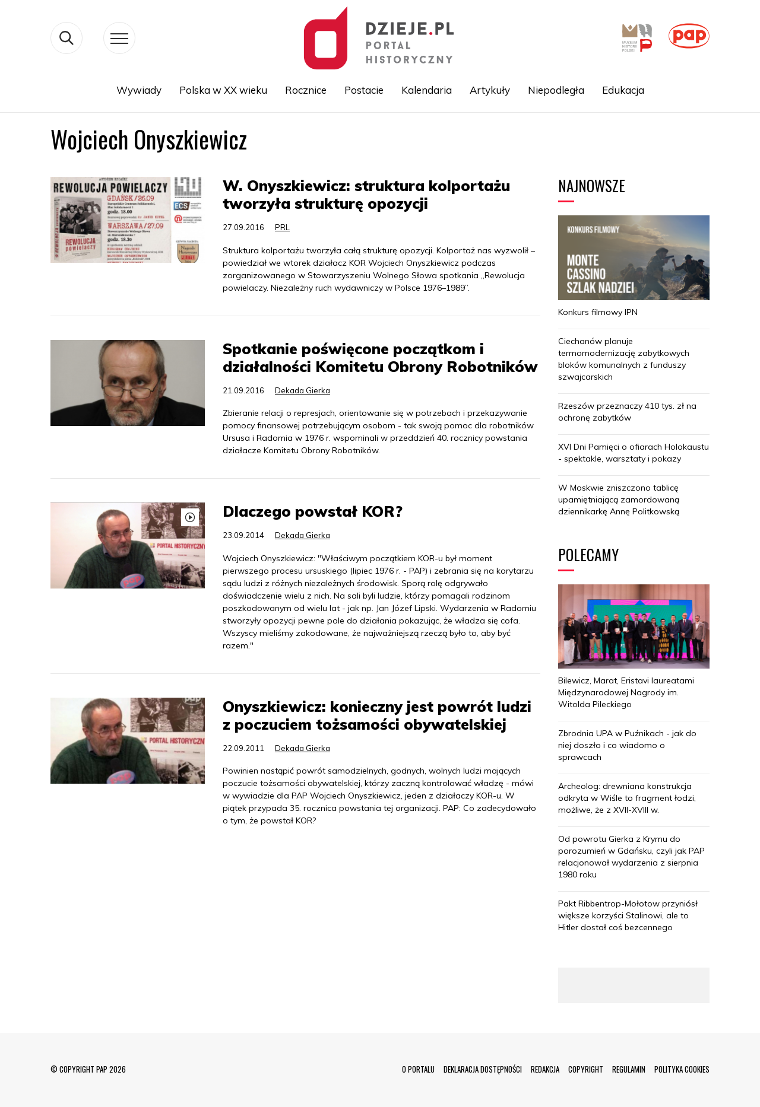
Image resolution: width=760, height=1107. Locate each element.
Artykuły (490, 90)
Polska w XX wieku (223, 90)
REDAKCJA (545, 1069)
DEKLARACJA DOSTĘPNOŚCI (483, 1069)
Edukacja (623, 90)
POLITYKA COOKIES (682, 1069)
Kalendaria (426, 90)
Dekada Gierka (302, 390)
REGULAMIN (628, 1069)
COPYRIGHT (585, 1069)
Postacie (364, 90)
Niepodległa (556, 90)
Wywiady (139, 90)
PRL (282, 227)
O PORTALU (418, 1069)
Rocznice (306, 90)
